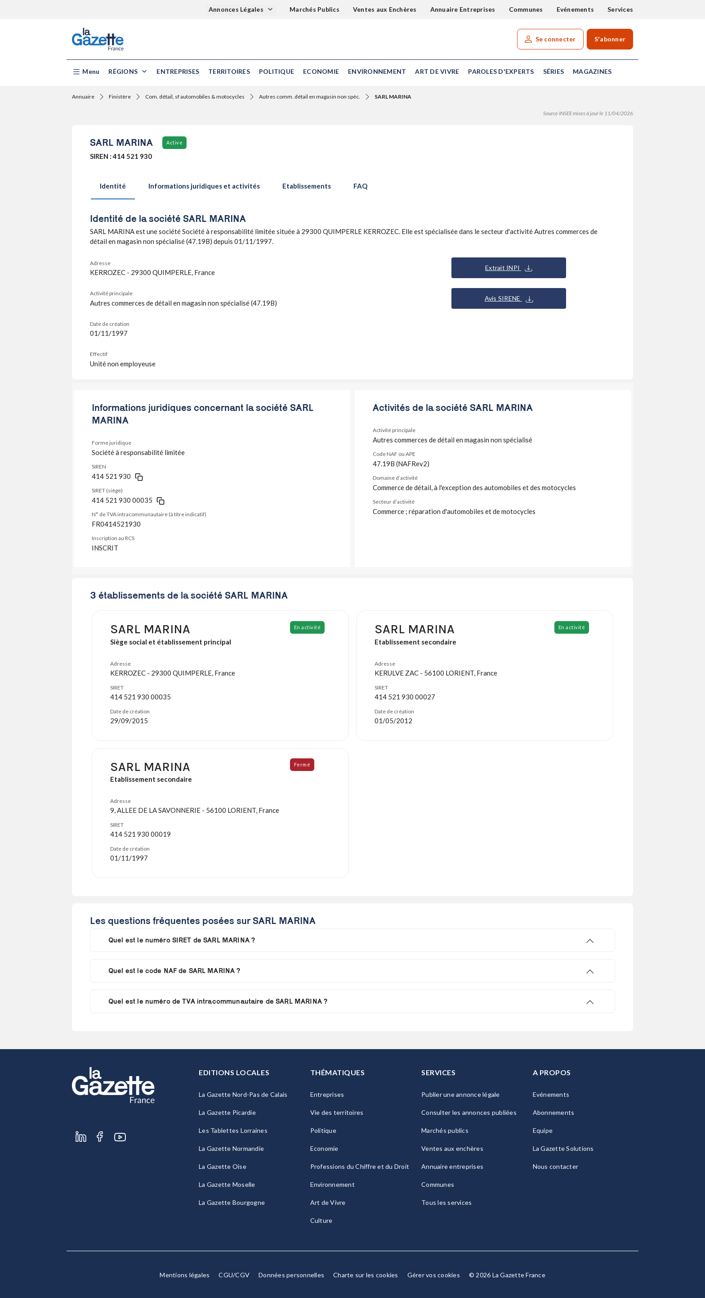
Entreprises (177, 71)
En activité (308, 627)
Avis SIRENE (509, 298)
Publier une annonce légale (460, 1094)
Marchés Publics (314, 9)
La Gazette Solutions (563, 1148)
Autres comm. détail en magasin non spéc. (309, 96)
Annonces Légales (237, 9)
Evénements (575, 9)
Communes (526, 9)
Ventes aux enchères (452, 1148)
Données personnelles (291, 1275)
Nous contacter (556, 1166)
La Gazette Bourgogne (232, 1202)
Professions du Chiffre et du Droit (360, 1166)
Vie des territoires (337, 1112)
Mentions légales (185, 1275)
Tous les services (446, 1202)
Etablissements (306, 186)
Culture (321, 1220)
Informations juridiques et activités (204, 186)
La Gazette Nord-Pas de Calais (243, 1094)
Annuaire (83, 96)
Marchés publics (445, 1130)
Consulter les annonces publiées (469, 1112)
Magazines (592, 71)
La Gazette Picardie (227, 1112)
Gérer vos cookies (433, 1275)
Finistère (120, 96)
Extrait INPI (508, 268)
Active (174, 142)
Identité (113, 186)
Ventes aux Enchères (385, 9)
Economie (321, 71)
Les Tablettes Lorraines (233, 1130)
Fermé (303, 764)
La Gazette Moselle (227, 1184)
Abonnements (554, 1112)
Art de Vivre (437, 71)
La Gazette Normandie (231, 1148)
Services (620, 9)
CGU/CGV (234, 1275)
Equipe (543, 1130)
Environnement (377, 71)
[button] (85, 71)
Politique (276, 71)
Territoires (229, 71)
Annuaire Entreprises (462, 9)
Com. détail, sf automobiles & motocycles (195, 96)
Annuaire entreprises (452, 1166)
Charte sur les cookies (365, 1275)
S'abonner (609, 39)
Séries (553, 71)
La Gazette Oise (222, 1166)
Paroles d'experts (501, 71)
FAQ (360, 186)
